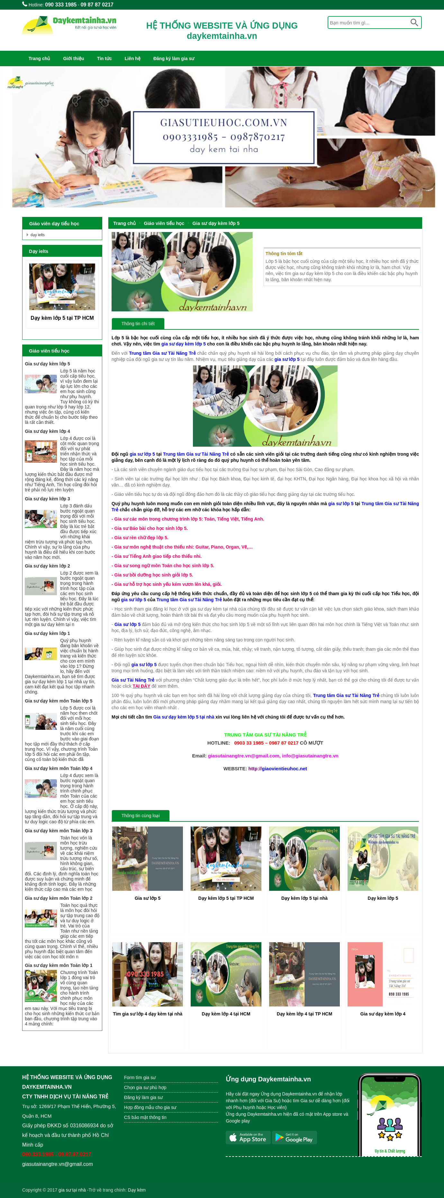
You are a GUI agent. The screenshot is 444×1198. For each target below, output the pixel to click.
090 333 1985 (61, 4)
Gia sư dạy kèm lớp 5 (216, 223)
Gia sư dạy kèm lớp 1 (47, 633)
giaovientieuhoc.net (284, 768)
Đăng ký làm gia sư (173, 58)
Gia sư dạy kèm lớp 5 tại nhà (183, 717)
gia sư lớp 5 (142, 454)
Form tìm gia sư (140, 1077)
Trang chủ (39, 58)
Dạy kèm (137, 1190)
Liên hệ (132, 58)
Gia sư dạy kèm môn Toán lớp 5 (58, 700)
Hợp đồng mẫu (139, 1107)
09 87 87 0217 (97, 4)
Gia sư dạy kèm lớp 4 (47, 431)
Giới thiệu (73, 58)
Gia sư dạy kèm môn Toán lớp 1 (58, 965)
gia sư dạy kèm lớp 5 (183, 343)
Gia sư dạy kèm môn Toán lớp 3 (58, 830)
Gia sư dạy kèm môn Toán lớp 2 (58, 898)
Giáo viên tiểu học (164, 223)
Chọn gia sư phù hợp (145, 1087)
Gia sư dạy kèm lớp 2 (47, 565)
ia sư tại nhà (73, 1190)
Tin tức (104, 58)
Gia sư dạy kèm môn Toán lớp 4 (58, 768)
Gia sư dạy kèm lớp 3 (47, 498)
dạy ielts (38, 235)
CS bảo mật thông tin (145, 1117)
